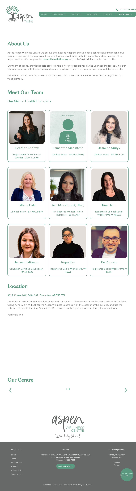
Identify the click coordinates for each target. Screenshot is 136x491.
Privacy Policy (17, 470)
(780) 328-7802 (128, 9)
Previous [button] (10, 389)
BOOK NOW (124, 14)
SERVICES (75, 14)
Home (13, 455)
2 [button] (69, 389)
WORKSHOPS (92, 14)
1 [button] (66, 389)
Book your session (65, 466)
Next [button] (125, 389)
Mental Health (16, 463)
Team (13, 459)
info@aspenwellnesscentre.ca (68, 457)
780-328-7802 (69, 460)
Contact (14, 466)
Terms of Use (16, 474)
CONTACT (108, 14)
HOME (44, 14)
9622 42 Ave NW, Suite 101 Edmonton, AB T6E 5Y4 (69, 455)
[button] (59, 14)
